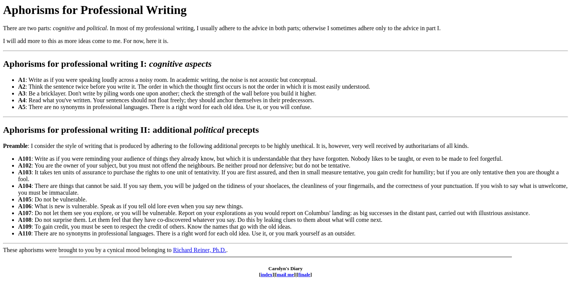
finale (304, 274)
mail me (285, 274)
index (266, 274)
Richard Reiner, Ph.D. (199, 250)
